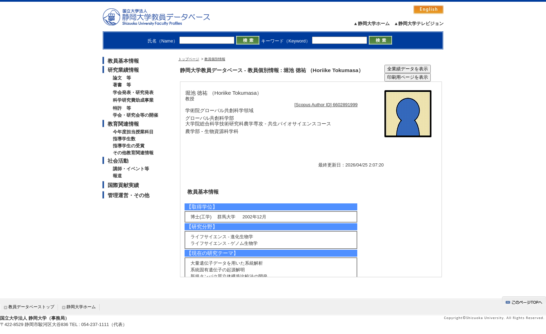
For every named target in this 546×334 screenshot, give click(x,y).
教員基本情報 (123, 61)
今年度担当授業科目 (133, 131)
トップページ (188, 59)
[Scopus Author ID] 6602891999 (326, 104)
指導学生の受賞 (129, 145)
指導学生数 (124, 138)
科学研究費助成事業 (133, 100)
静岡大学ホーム (81, 306)
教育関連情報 (123, 124)
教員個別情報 (214, 59)
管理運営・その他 (128, 195)
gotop (524, 301)
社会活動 (118, 161)
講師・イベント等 (131, 168)
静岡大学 (163, 16)
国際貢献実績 (123, 185)
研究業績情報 (123, 70)
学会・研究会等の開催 (135, 115)
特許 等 (122, 108)
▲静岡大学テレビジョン (419, 23)
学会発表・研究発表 (133, 92)
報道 (117, 175)
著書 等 (122, 84)
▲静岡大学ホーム (371, 23)
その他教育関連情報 (133, 152)
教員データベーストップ (31, 306)
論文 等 (122, 77)
